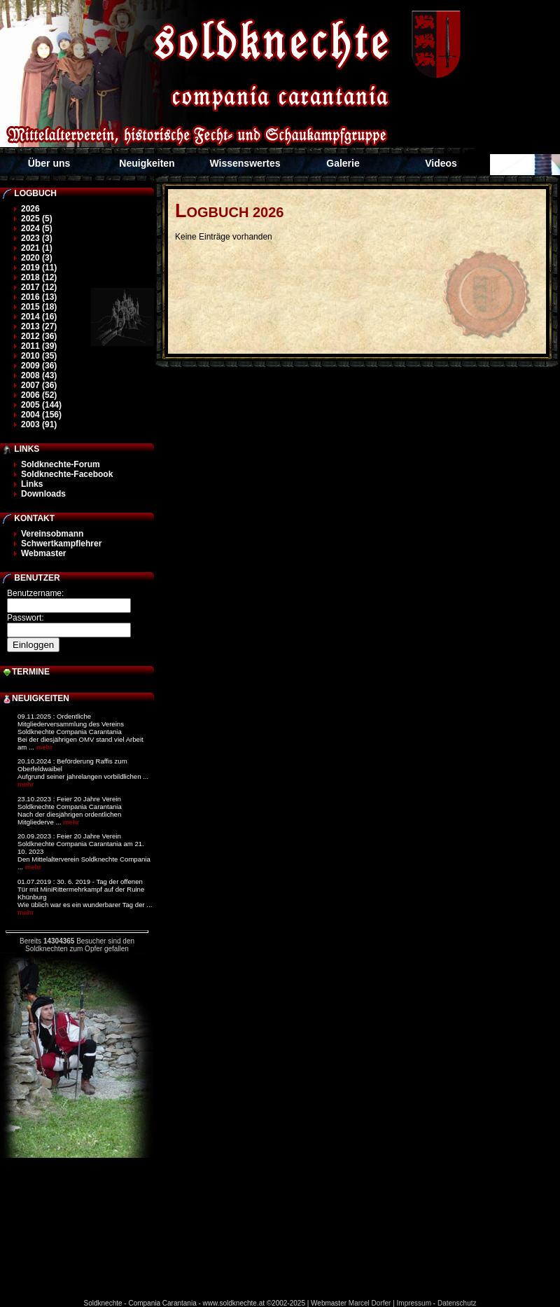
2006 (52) (39, 395)
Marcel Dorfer (370, 1303)
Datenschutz (457, 1303)
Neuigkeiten (146, 163)
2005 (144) (41, 405)
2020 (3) (36, 258)
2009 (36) (39, 366)
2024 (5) (36, 228)
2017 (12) (39, 287)
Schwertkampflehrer (61, 543)
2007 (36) (39, 385)
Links (32, 484)
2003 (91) (39, 424)
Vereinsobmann (52, 534)
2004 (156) (41, 415)
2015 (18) (39, 307)
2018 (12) (39, 277)
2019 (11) (39, 267)
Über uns (49, 163)
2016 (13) (39, 297)
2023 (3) (36, 238)
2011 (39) (39, 346)
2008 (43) (39, 375)
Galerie (342, 163)
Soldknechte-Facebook (67, 474)
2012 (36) (39, 336)
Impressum (414, 1303)
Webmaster (43, 553)
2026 (30, 209)
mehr (44, 747)
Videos (441, 163)
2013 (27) (39, 326)
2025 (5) (36, 218)
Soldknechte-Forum (60, 464)
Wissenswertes (244, 163)
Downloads (43, 494)
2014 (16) (39, 316)
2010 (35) (39, 356)
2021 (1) (36, 248)
